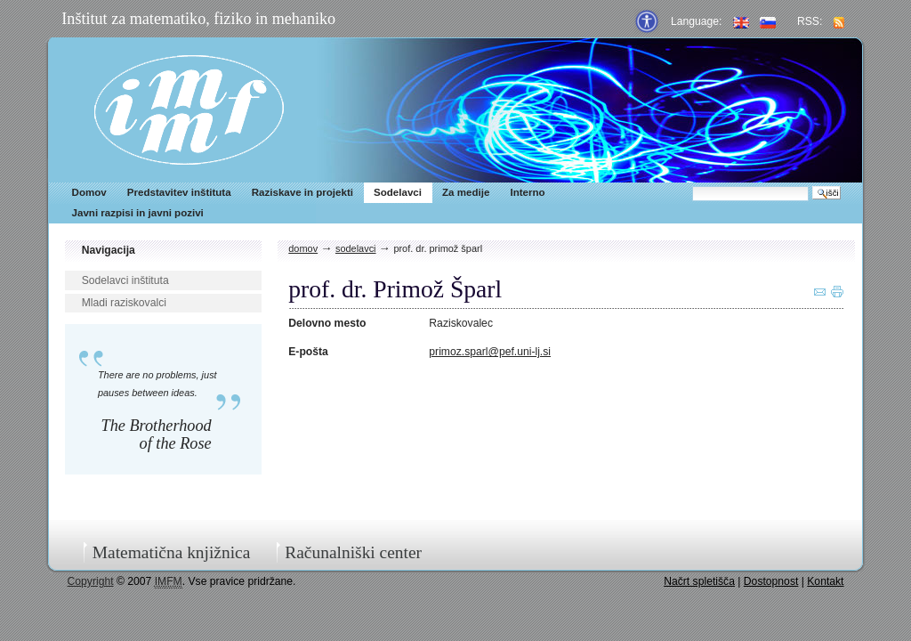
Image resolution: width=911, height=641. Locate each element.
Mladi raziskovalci (124, 302)
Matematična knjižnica (172, 552)
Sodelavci (398, 192)
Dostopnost (771, 581)
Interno (527, 192)
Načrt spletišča (699, 581)
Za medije (465, 192)
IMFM (189, 110)
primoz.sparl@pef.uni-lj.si (490, 351)
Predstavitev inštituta (179, 192)
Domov (89, 192)
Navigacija (108, 250)
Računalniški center (353, 552)
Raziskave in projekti (302, 192)
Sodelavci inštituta (125, 280)
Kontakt (825, 581)
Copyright (91, 581)
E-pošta (308, 351)
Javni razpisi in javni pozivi (138, 212)
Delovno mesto (327, 323)
